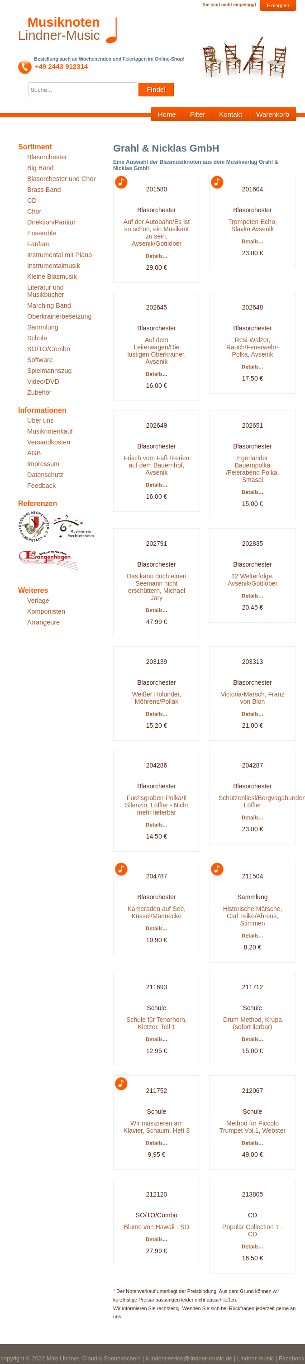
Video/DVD (43, 381)
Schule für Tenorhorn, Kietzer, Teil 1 (156, 1023)
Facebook (292, 1358)
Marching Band (49, 305)
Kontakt (230, 114)
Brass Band (44, 189)
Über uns (40, 420)
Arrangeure (43, 622)
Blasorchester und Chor (61, 178)
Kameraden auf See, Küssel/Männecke (157, 912)
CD (32, 200)
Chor (34, 211)
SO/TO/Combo (48, 349)
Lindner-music (255, 1358)
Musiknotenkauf (50, 431)
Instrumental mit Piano (59, 254)
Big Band (40, 168)
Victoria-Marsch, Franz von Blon (253, 698)
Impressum (43, 463)
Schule (37, 338)
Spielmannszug (49, 370)
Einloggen (278, 5)
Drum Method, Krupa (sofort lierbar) (252, 1023)
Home (167, 114)
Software (40, 359)
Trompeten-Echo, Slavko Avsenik (252, 225)
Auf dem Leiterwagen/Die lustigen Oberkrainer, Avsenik (156, 350)
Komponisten (46, 611)
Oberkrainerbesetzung (59, 316)
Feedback (41, 485)
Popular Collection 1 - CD (252, 1230)
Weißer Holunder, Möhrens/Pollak (156, 698)
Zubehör (39, 392)
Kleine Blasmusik (52, 276)
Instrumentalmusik (53, 265)
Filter (197, 114)
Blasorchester (47, 157)
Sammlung (42, 327)
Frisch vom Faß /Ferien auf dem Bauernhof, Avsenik (157, 465)
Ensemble (41, 233)
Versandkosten (48, 442)
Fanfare (38, 244)
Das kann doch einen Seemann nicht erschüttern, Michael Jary (156, 586)
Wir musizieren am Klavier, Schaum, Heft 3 (157, 1127)
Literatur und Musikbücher (45, 291)
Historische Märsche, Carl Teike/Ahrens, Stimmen (252, 916)
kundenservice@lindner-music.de (189, 1358)
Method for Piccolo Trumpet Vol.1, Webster (252, 1127)
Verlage (38, 600)
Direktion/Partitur (51, 222)
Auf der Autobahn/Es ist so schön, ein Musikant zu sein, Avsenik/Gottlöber (157, 232)
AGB (34, 453)
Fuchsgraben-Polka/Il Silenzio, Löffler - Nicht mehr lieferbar (156, 805)
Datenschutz (45, 474)
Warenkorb (272, 114)
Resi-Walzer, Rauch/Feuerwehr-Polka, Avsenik (252, 347)
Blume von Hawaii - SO (157, 1226)
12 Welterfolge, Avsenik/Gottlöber (252, 579)
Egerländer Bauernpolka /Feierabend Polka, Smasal (252, 468)
